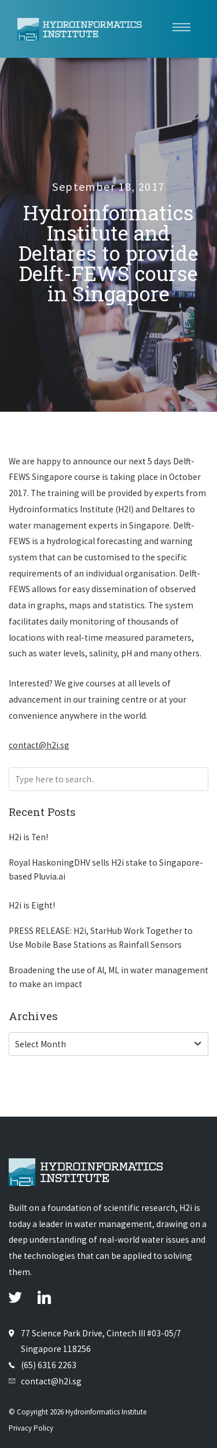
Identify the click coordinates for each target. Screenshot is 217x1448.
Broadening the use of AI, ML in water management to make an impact (108, 977)
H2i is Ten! (28, 837)
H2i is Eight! (32, 905)
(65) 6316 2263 (48, 1365)
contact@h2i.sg (39, 745)
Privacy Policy (31, 1428)
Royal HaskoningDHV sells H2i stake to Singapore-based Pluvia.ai (106, 869)
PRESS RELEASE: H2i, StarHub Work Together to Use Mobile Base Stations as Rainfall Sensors (101, 937)
